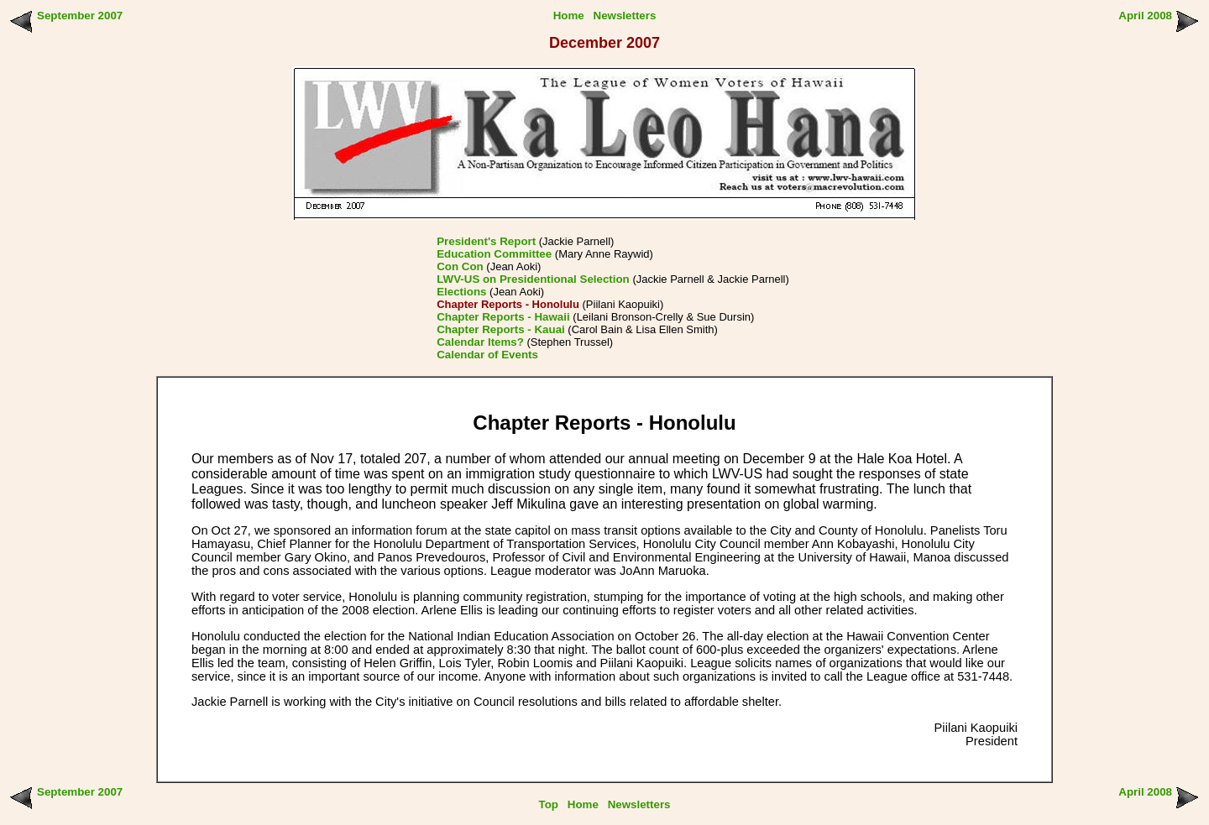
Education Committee (494, 254)
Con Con (460, 266)
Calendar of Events (487, 354)
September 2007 (80, 15)
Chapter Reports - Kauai (501, 329)
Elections (461, 291)
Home (568, 15)
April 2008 (1145, 15)
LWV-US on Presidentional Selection (533, 279)
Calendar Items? (480, 342)
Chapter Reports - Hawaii (503, 317)
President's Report (486, 241)
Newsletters (625, 15)
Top (548, 804)
